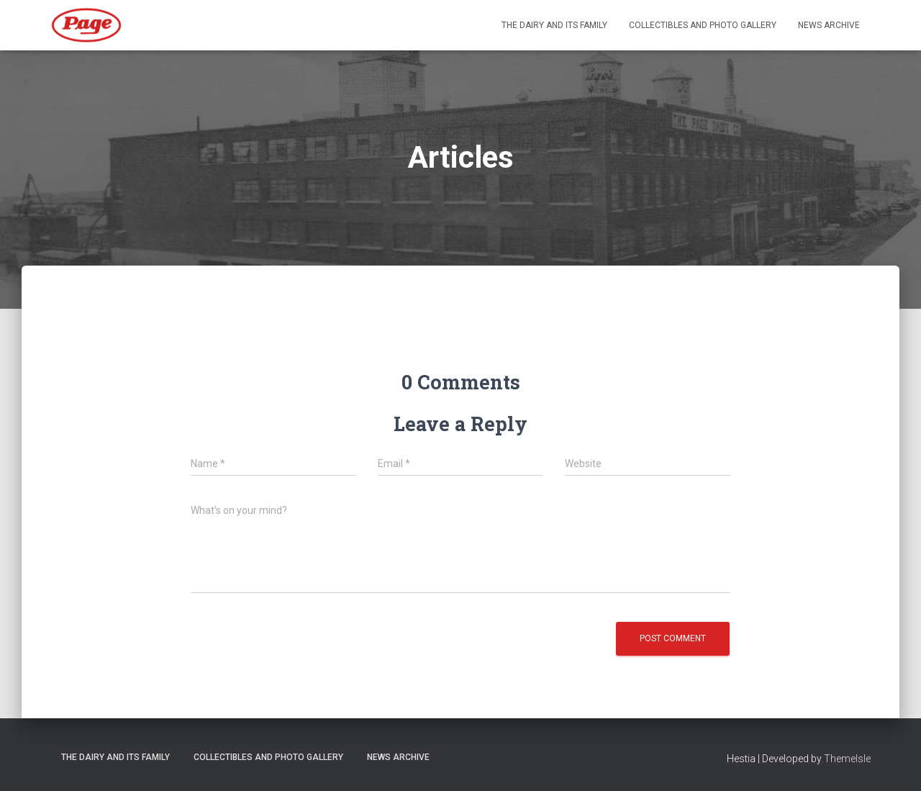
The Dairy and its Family (554, 25)
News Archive (829, 25)
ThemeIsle (847, 758)
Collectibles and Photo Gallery (702, 25)
